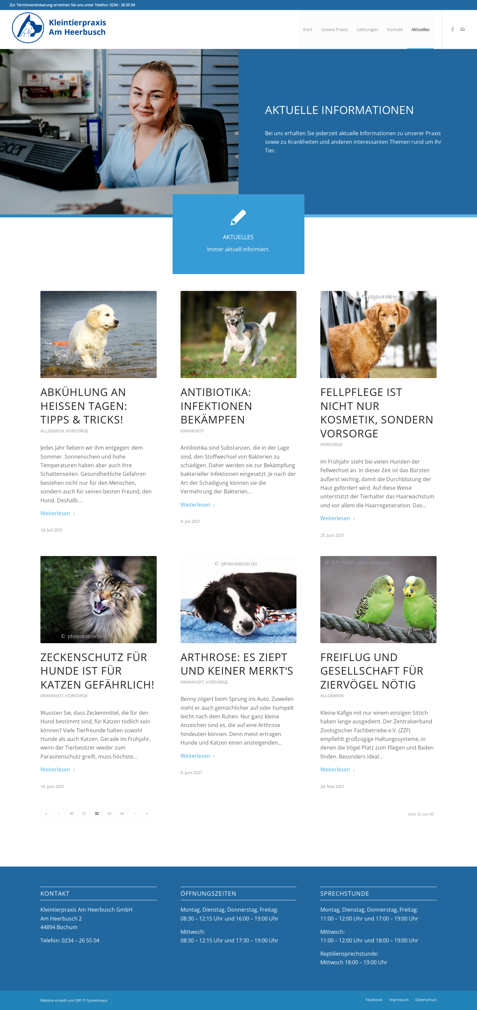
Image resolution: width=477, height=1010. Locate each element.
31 (84, 813)
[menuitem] (307, 29)
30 (72, 813)
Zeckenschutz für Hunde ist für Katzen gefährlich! (97, 671)
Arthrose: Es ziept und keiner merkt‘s (237, 664)
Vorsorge (77, 431)
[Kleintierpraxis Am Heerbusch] (59, 29)
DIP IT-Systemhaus (91, 1000)
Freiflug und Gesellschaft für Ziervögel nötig (372, 671)
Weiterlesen (58, 513)
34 (122, 813)
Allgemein (52, 431)
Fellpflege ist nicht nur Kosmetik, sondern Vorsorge (377, 412)
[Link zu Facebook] (452, 29)
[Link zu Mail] (462, 29)
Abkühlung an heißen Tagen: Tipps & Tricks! (83, 405)
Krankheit (192, 431)
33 (109, 813)
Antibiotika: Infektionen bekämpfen (216, 405)
